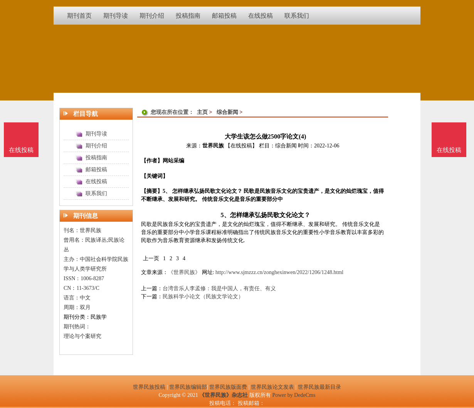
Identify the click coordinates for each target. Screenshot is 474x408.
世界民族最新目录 (319, 387)
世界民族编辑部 (188, 387)
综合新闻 (227, 112)
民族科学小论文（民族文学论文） (203, 296)
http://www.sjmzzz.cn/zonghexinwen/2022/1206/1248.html (279, 272)
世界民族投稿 (149, 387)
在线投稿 (449, 150)
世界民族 (213, 146)
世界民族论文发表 (272, 387)
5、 (225, 215)
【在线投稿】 (241, 146)
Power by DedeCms (293, 395)
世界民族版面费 (228, 387)
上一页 (151, 258)
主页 (202, 112)
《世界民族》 (184, 272)
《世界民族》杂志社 (223, 395)
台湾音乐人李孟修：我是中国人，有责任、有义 (219, 288)
